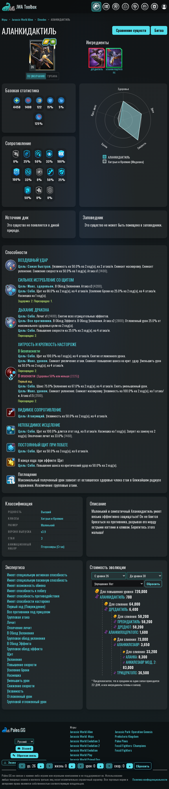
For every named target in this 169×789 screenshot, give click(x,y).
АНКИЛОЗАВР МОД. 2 (140, 662)
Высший (46, 511)
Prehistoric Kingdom (126, 736)
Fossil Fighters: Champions (130, 745)
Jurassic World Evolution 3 (85, 741)
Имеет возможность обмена (26, 585)
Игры (4, 19)
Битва (158, 30)
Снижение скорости (21, 685)
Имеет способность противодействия (33, 596)
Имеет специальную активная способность (37, 574)
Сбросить (142, 766)
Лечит (11, 622)
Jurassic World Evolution (83, 750)
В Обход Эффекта (19, 643)
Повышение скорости (22, 664)
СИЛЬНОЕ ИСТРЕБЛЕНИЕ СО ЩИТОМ (46, 280)
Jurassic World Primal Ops (85, 759)
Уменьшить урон (18, 680)
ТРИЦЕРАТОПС (127, 672)
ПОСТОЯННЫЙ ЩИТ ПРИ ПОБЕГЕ (43, 445)
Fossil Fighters (123, 750)
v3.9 (43, 531)
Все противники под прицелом (28, 611)
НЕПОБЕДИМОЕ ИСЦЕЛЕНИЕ (39, 425)
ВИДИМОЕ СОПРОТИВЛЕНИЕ (39, 410)
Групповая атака (18, 617)
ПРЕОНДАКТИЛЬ (129, 621)
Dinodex (42, 19)
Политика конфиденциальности (149, 779)
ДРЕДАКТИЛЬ (118, 609)
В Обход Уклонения (20, 633)
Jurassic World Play (81, 754)
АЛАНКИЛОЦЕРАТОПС (123, 632)
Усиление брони (18, 670)
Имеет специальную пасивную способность (37, 580)
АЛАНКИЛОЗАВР (128, 644)
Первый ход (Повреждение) (26, 606)
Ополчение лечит (19, 627)
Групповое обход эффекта (24, 648)
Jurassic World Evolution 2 (85, 745)
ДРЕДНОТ (124, 627)
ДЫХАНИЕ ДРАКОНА (33, 310)
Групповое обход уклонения (26, 638)
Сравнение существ (131, 30)
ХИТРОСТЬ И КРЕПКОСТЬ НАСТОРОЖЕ (47, 344)
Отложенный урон (19, 696)
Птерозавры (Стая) (52, 546)
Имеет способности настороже (28, 601)
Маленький (48, 525)
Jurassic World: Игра (82, 736)
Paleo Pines (121, 741)
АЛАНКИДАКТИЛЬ (112, 597)
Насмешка (14, 675)
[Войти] (164, 7)
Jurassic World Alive (22, 19)
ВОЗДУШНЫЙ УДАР (33, 260)
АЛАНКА (131, 657)
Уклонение (14, 659)
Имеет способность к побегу (26, 590)
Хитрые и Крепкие (52, 518)
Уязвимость (15, 691)
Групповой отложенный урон (26, 701)
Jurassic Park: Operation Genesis (133, 731)
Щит (10, 654)
